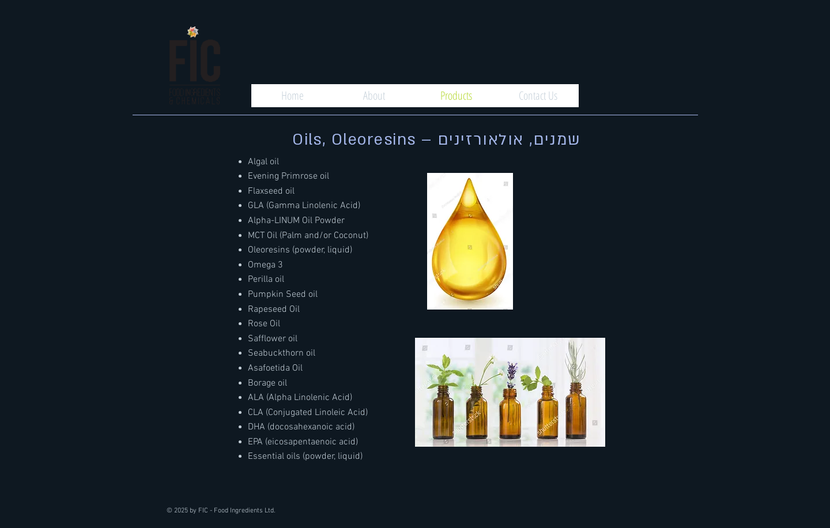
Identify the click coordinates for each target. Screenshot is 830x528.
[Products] (456, 95)
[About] (374, 95)
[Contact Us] (538, 95)
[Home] (292, 95)
